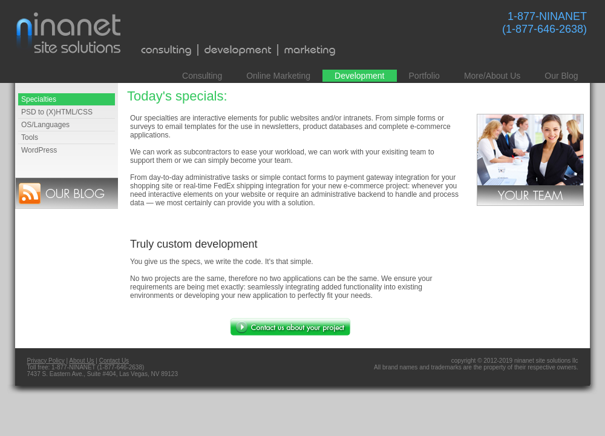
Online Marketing (278, 76)
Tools (29, 137)
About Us (81, 360)
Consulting (202, 76)
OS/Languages (45, 125)
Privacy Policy (46, 360)
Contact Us (114, 360)
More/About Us (492, 76)
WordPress (39, 150)
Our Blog (561, 76)
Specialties (38, 99)
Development (360, 76)
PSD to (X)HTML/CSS (57, 112)
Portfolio (424, 76)
